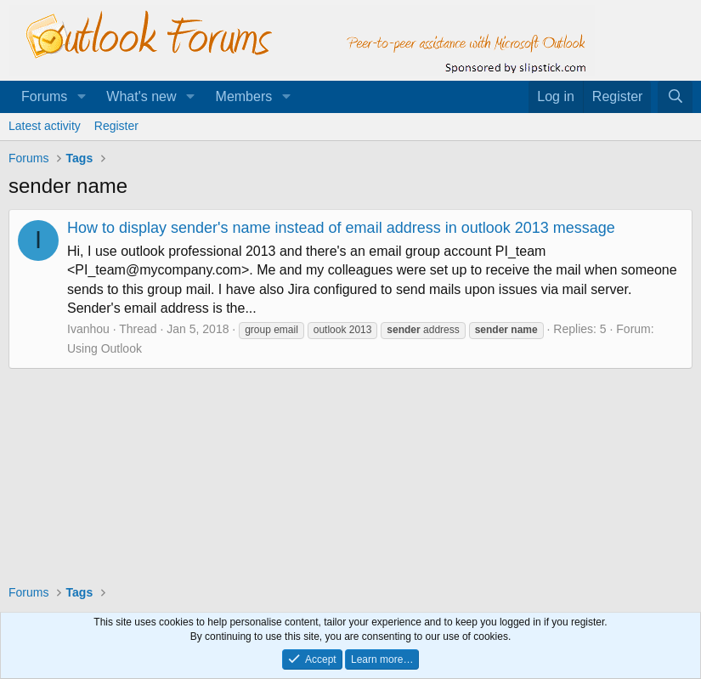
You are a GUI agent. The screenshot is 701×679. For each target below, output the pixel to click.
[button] (81, 97)
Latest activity (44, 126)
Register (116, 126)
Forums (44, 96)
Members (244, 96)
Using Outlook (104, 348)
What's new (141, 96)
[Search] (675, 97)
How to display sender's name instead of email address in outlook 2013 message (341, 227)
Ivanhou (88, 329)
